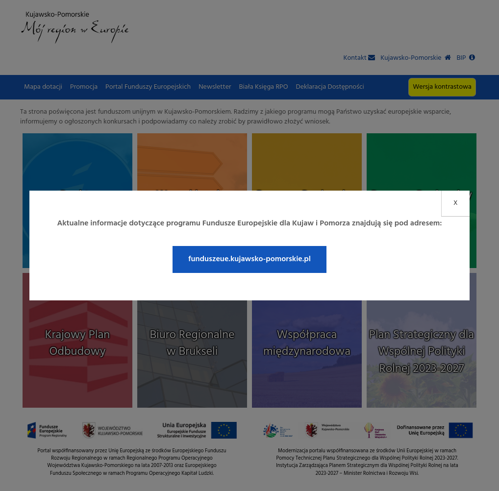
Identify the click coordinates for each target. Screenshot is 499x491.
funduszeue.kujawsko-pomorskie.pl (249, 259)
